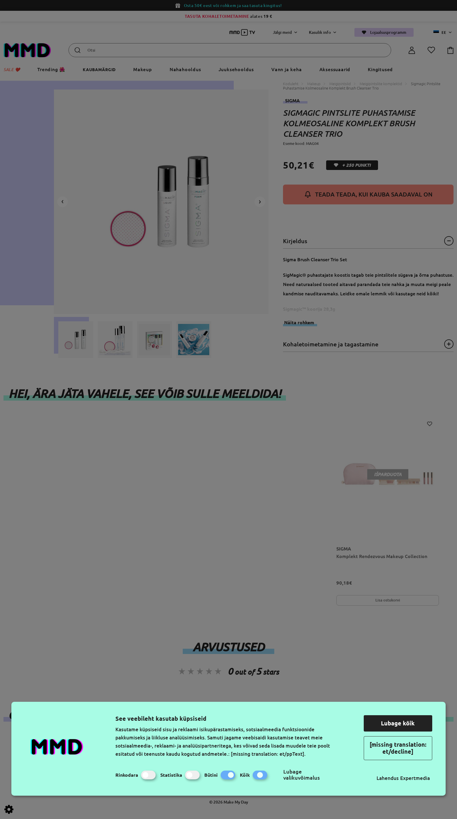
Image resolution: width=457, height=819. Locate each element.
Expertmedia (415, 778)
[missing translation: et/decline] (398, 748)
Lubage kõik (398, 723)
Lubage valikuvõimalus (301, 775)
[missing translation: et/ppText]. (268, 754)
